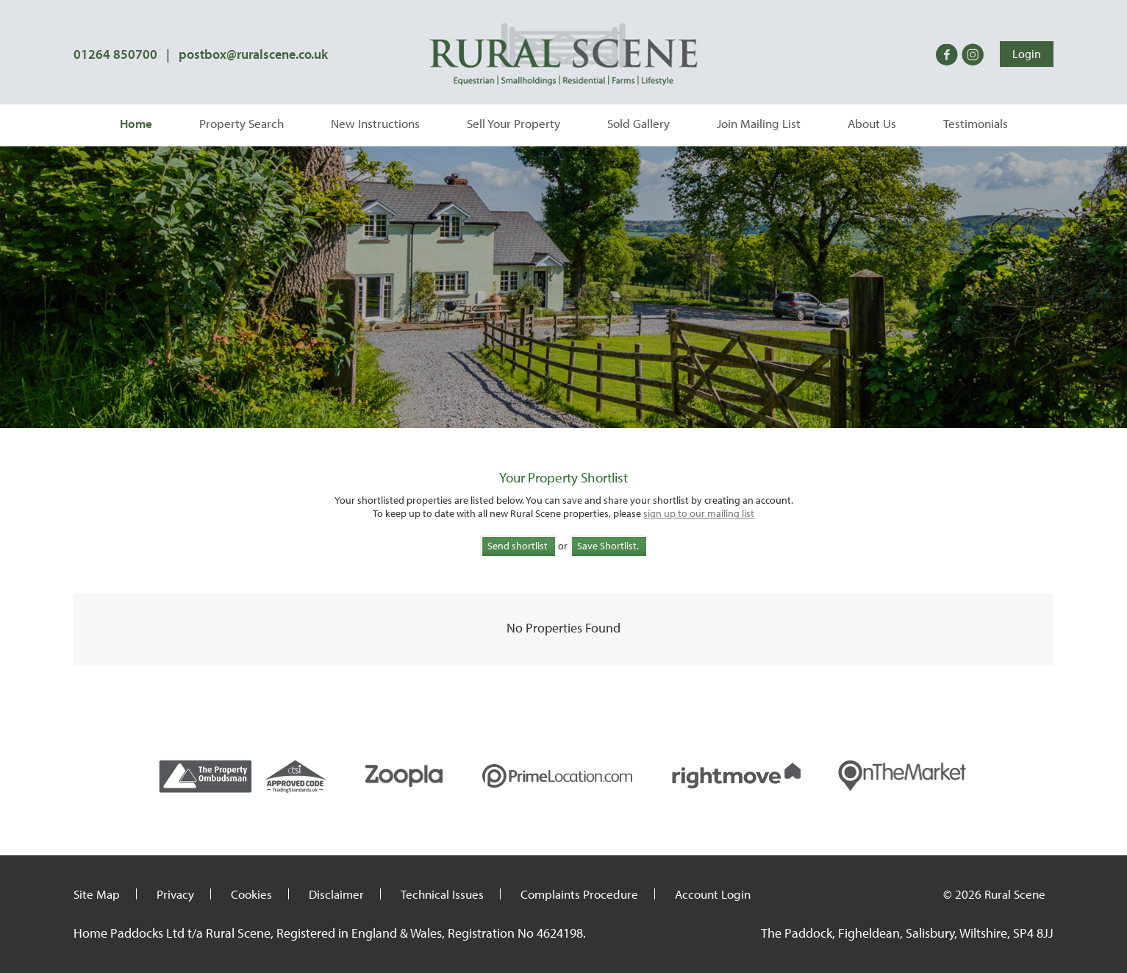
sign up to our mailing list (698, 513)
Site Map (97, 894)
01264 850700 (115, 54)
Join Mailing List (759, 123)
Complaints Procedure (579, 894)
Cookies (251, 894)
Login (1026, 53)
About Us (872, 123)
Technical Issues (442, 894)
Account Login (713, 894)
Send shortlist (517, 545)
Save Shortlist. (608, 545)
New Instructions (375, 123)
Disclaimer (336, 894)
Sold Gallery (638, 123)
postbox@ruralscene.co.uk (253, 54)
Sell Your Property (513, 123)
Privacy (175, 894)
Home (136, 123)
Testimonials (975, 123)
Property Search (241, 123)
